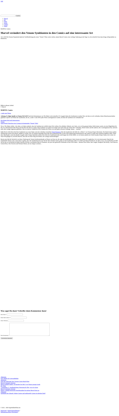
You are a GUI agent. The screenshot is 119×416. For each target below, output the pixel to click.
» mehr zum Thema (6, 113)
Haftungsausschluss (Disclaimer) (9, 414)
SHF (2, 1)
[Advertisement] (59, 52)
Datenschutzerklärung (13, 413)
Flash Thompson (56, 132)
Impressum (4, 413)
